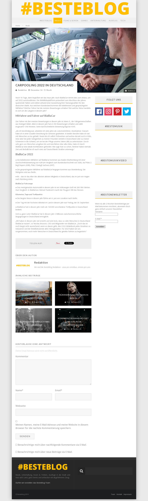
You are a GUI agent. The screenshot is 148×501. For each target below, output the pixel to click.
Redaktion (22, 90)
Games (84, 20)
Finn (68, 302)
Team (113, 496)
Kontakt (119, 496)
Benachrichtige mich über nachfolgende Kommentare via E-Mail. (52, 446)
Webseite (21, 407)
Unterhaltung (98, 20)
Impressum (128, 496)
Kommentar (22, 356)
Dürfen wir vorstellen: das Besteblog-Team (33, 484)
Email (58, 392)
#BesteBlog (46, 20)
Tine (29, 302)
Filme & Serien (71, 20)
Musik (58, 20)
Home (18, 26)
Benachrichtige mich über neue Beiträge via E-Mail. (45, 453)
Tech (122, 20)
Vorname (98, 211)
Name (19, 392)
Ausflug (113, 20)
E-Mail (98, 218)
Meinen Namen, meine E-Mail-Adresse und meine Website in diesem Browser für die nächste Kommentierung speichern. (52, 428)
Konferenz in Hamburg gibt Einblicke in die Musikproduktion (73, 321)
